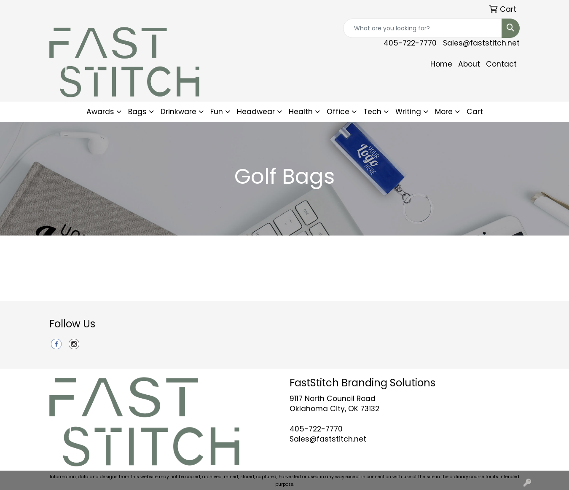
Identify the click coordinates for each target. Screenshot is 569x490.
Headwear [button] (256, 112)
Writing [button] (408, 112)
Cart (475, 112)
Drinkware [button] (178, 112)
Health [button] (301, 112)
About (469, 64)
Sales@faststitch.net (481, 43)
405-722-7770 (410, 43)
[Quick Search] (422, 28)
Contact (501, 64)
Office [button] (338, 112)
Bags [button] (137, 112)
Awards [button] (100, 112)
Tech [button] (372, 112)
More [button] (444, 112)
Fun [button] (216, 112)
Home (441, 64)
